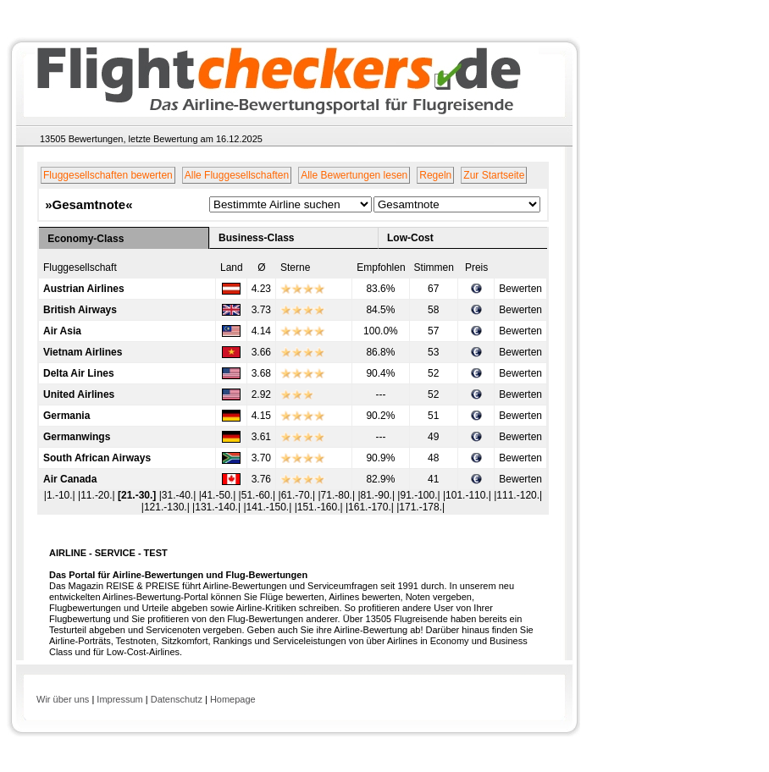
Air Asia (62, 331)
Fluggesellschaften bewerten (108, 175)
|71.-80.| (337, 495)
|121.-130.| (166, 507)
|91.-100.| (420, 495)
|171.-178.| (420, 507)
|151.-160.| (320, 507)
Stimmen (434, 267)
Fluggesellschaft (80, 267)
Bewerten (520, 289)
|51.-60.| (259, 495)
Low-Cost (410, 238)
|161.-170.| (371, 507)
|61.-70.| (298, 495)
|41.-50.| (219, 495)
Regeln (435, 175)
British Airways (80, 310)
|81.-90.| (377, 495)
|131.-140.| (217, 507)
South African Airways (97, 458)
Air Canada (70, 479)
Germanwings (76, 437)
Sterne (295, 267)
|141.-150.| (268, 507)
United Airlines (78, 394)
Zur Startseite (493, 175)
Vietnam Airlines (82, 352)
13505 (53, 139)
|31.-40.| (179, 495)
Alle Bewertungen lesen (354, 175)
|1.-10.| (61, 495)
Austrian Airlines (83, 289)
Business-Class (256, 238)
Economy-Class (85, 239)
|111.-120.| (518, 495)
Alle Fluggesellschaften (237, 175)
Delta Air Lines (78, 373)
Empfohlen (381, 267)
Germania (66, 416)
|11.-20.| (98, 495)
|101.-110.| (468, 495)
